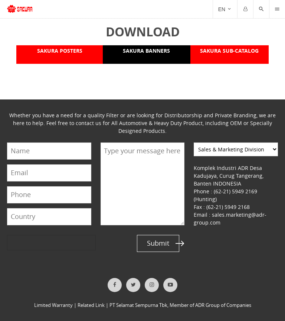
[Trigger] (277, 9)
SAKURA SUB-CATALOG (229, 50)
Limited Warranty (53, 305)
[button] (261, 9)
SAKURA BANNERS (146, 50)
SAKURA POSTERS (59, 50)
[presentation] (35, 243)
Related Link (91, 305)
